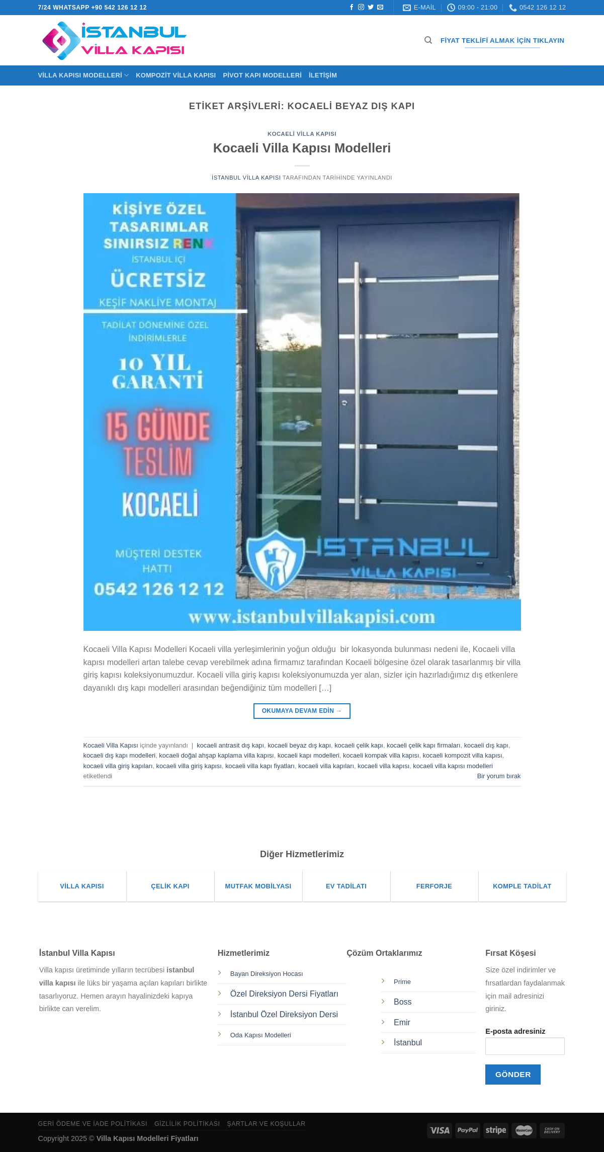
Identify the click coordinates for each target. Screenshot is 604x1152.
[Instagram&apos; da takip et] (361, 7)
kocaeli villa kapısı (383, 766)
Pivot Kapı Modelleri (262, 75)
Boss (403, 1002)
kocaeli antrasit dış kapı (230, 745)
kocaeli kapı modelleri (308, 755)
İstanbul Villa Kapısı (246, 178)
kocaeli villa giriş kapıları (118, 766)
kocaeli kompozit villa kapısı (462, 755)
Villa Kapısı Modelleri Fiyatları (148, 1138)
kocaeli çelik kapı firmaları (424, 745)
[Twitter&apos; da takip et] (371, 7)
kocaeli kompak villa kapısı (381, 755)
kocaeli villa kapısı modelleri (453, 766)
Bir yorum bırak (499, 776)
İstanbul (408, 1042)
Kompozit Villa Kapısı (176, 75)
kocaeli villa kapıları (326, 766)
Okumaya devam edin (302, 711)
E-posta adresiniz (525, 1044)
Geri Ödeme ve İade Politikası (93, 1123)
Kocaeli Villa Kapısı (302, 134)
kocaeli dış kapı (486, 745)
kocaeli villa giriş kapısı (189, 766)
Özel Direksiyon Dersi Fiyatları (284, 994)
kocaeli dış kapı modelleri (119, 755)
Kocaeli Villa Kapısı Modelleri (302, 148)
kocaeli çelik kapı (358, 745)
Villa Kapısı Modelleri (83, 75)
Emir (402, 1022)
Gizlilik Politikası (187, 1123)
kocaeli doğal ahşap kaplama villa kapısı (216, 755)
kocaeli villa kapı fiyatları (260, 766)
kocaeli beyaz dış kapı (299, 745)
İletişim (323, 75)
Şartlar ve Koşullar (266, 1123)
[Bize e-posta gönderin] (380, 7)
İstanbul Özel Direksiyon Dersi (284, 1014)
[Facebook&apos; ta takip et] (352, 7)
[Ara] (428, 40)
